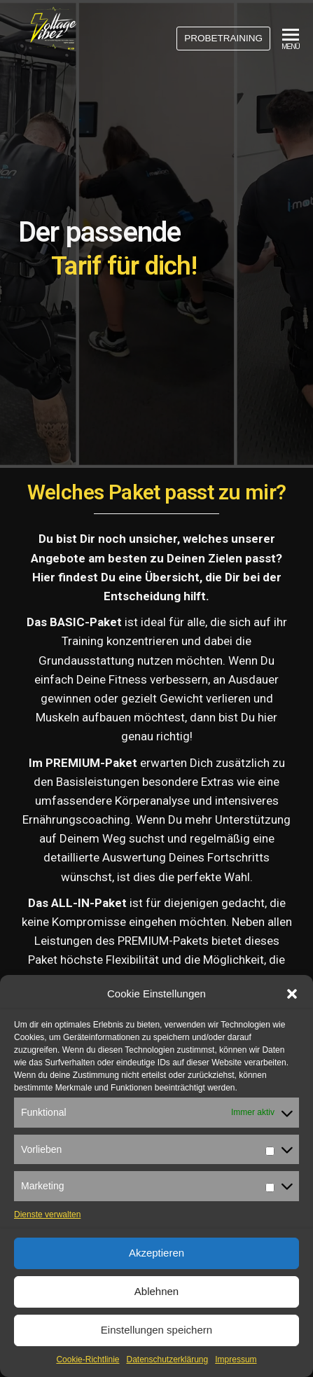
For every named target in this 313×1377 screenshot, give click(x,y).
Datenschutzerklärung (167, 1359)
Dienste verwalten (47, 1214)
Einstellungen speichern (156, 1330)
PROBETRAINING (223, 38)
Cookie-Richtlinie (87, 1359)
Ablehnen (156, 1291)
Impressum (235, 1359)
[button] (292, 994)
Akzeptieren (156, 1253)
